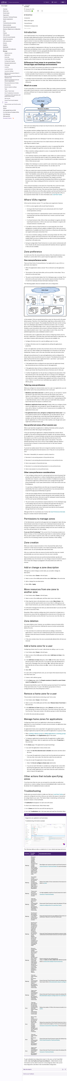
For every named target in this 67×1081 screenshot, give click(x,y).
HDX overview (6, 35)
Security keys (8, 85)
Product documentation (12, 2)
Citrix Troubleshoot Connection (12, 93)
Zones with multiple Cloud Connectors (53, 961)
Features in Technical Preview (10, 17)
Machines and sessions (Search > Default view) (12, 74)
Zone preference (29, 23)
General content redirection (9, 49)
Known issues (6, 13)
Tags (6, 89)
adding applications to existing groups (55, 733)
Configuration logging (10, 61)
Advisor (5, 108)
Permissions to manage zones (31, 25)
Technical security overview (9, 23)
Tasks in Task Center (9, 91)
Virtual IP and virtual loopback (11, 100)
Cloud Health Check (9, 59)
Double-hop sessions (8, 39)
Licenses (7, 67)
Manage (5, 51)
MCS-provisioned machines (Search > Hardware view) (13, 77)
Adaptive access (8, 53)
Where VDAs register (29, 20)
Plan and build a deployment (9, 27)
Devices (5, 43)
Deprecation (6, 15)
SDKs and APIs (6, 116)
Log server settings (9, 71)
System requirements (8, 19)
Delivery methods (7, 25)
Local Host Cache (9, 69)
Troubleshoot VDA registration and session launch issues (12, 95)
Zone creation (28, 28)
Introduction (28, 18)
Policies (5, 33)
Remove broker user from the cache (13, 104)
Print (4, 31)
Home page (7, 65)
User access (7, 98)
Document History (8, 118)
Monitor (5, 106)
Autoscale (7, 57)
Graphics (5, 45)
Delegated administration (10, 63)
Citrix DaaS (27, 5)
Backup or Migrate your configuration (11, 29)
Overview (5, 9)
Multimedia (5, 47)
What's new (5, 11)
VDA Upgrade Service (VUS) (9, 110)
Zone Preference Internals (57, 512)
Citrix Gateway (6, 114)
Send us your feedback (28, 1073)
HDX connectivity (7, 41)
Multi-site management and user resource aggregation (12, 80)
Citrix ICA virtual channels (9, 37)
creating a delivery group (36, 733)
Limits (4, 21)
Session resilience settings (11, 87)
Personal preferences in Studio (12, 83)
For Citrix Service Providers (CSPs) (11, 112)
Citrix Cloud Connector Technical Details (50, 1040)
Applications (7, 55)
